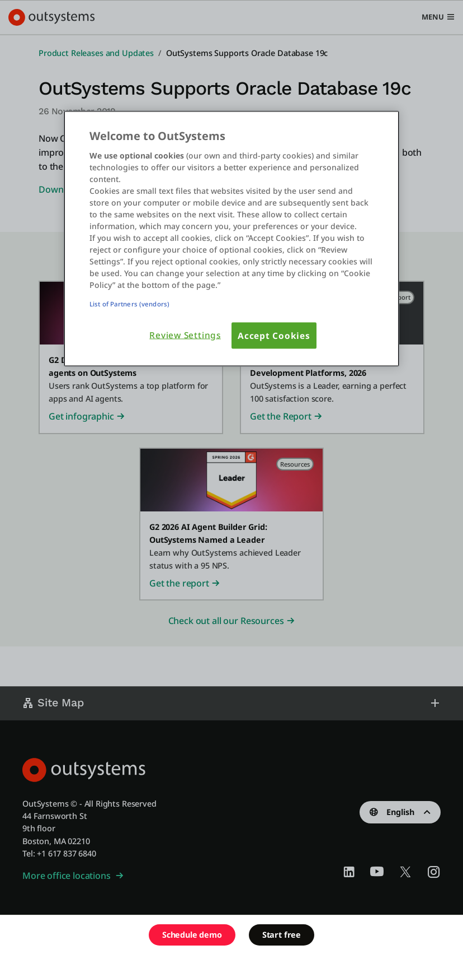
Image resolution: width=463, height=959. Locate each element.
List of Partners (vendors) (129, 303)
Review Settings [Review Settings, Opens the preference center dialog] (185, 335)
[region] (231, 238)
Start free (281, 934)
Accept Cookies (274, 335)
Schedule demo (192, 934)
